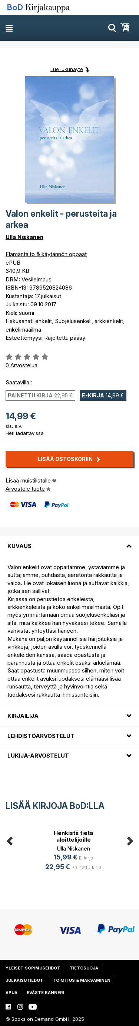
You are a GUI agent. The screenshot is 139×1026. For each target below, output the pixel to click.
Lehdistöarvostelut (41, 735)
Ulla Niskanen (24, 237)
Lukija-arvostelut (38, 755)
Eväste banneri (45, 992)
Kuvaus (19, 545)
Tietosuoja (84, 968)
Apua (11, 992)
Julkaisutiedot (24, 980)
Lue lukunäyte (66, 69)
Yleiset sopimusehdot (33, 968)
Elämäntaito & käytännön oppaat (46, 254)
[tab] (69, 541)
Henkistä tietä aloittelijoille (73, 836)
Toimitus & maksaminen (81, 980)
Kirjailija (23, 715)
